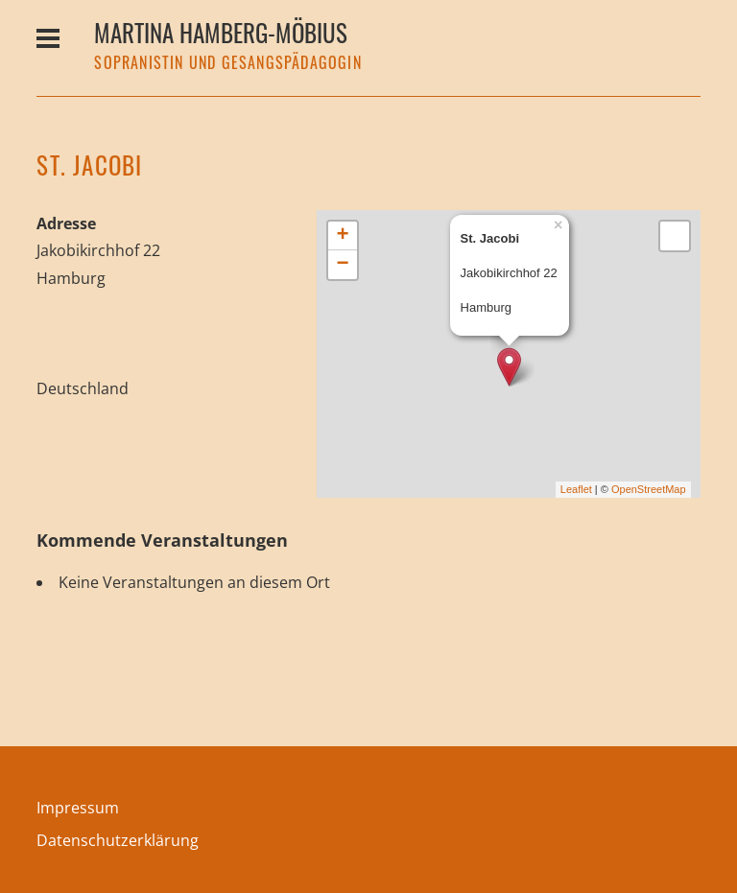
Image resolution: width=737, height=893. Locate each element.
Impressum (77, 807)
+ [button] (343, 236)
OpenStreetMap (648, 489)
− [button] (343, 264)
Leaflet (576, 489)
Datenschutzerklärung (117, 840)
